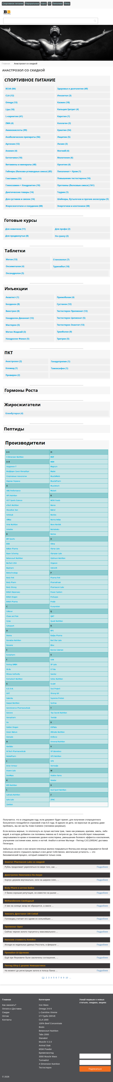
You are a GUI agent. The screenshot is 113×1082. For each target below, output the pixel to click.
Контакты (7, 1020)
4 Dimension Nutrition (49, 1064)
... (70, 977)
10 (67, 977)
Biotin (41, 1027)
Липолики (57, 3)
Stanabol (43, 1038)
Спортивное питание (12, 3)
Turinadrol (44, 1060)
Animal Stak (44, 1045)
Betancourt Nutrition (48, 1031)
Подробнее (102, 867)
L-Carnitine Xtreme (48, 1012)
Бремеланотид (46, 1053)
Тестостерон (45, 1067)
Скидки (5, 1012)
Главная (6, 999)
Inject (43, 3)
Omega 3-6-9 (45, 1009)
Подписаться (95, 1069)
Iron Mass (43, 1005)
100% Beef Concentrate (50, 1023)
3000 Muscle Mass (48, 1056)
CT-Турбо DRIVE (47, 1016)
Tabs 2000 (44, 1034)
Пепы (67, 3)
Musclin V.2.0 (45, 1042)
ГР (49, 3)
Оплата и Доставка (11, 1009)
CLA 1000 (43, 1020)
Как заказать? (9, 1005)
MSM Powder (45, 1049)
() (43, 977)
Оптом (5, 1016)
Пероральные (32, 3)
